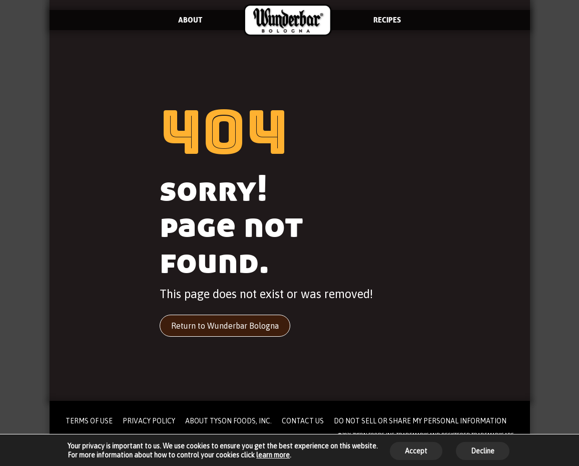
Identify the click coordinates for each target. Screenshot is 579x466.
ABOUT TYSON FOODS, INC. (228, 421)
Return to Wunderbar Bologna (225, 325)
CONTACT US (303, 421)
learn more (273, 455)
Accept (416, 451)
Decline (482, 451)
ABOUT (190, 20)
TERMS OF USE (89, 421)
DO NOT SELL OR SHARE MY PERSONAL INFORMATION (420, 421)
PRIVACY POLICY (149, 421)
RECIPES (387, 20)
